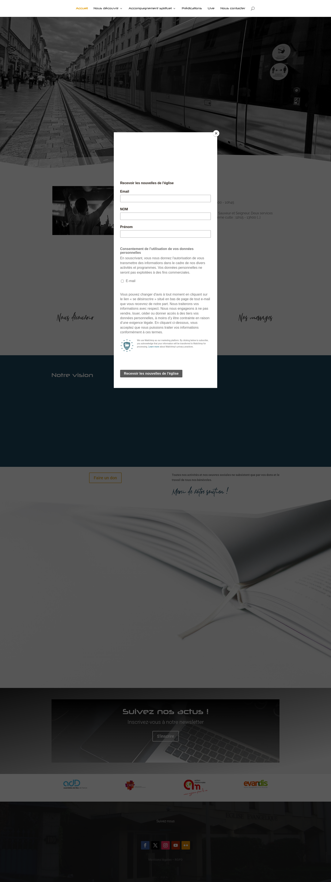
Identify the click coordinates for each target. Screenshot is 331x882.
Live (211, 8)
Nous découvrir (106, 8)
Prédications (192, 8)
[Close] (216, 133)
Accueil (82, 8)
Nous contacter (232, 8)
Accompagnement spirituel (150, 8)
